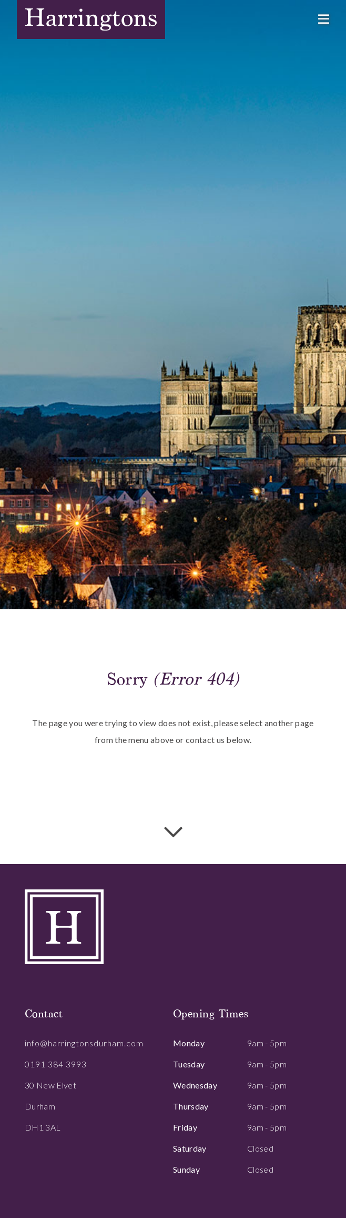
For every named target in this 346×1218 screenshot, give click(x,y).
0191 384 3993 (56, 1064)
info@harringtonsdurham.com (84, 1043)
